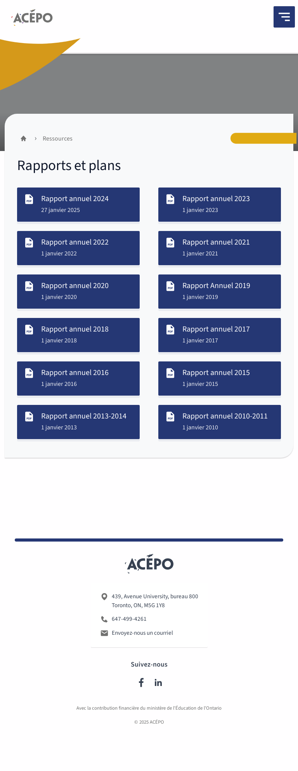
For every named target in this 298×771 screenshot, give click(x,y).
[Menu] (284, 17)
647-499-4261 (129, 620)
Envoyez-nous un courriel (142, 634)
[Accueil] (23, 138)
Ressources (58, 138)
